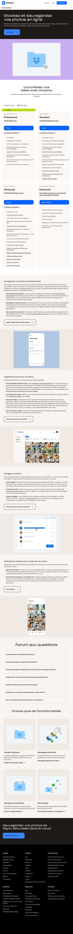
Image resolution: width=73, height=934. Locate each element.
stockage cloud (25, 288)
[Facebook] (8, 923)
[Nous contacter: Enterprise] (54, 202)
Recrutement (51, 893)
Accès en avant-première (10, 873)
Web (28, 396)
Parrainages (28, 907)
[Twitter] (3, 923)
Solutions (5, 868)
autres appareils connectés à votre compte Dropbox (22, 391)
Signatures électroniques (55, 873)
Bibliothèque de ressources (32, 898)
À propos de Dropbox (53, 890)
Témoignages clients (31, 896)
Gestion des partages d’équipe (50, 171)
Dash (26, 868)
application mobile (15, 396)
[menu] (69, 3)
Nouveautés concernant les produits (35, 882)
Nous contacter (7, 893)
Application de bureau (9, 857)
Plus (26, 857)
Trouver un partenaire (31, 915)
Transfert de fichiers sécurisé (56, 865)
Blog (26, 890)
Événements (28, 893)
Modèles (5, 876)
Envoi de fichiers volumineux (56, 857)
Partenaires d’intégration (32, 912)
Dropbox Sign (29, 873)
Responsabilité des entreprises (56, 898)
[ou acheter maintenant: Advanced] (12, 207)
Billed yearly (22, 105)
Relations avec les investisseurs (56, 896)
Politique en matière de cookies (11, 898)
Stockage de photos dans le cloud (57, 862)
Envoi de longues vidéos (54, 859)
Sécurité (5, 870)
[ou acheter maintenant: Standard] (47, 133)
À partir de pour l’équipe (15, 215)
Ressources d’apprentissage (10, 911)
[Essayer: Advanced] (19, 202)
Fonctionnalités (7, 865)
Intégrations (6, 862)
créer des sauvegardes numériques (38, 314)
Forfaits (27, 879)
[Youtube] (13, 923)
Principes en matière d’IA (10, 906)
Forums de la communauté (32, 904)
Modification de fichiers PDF (56, 870)
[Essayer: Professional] (19, 128)
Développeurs (29, 901)
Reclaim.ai (28, 876)
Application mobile (8, 859)
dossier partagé (31, 498)
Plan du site (6, 909)
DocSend (27, 870)
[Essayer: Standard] (54, 128)
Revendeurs (28, 910)
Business (27, 862)
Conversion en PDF (53, 876)
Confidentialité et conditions (11, 896)
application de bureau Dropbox (41, 383)
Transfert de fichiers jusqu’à (16, 152)
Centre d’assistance (8, 890)
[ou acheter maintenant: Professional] (12, 133)
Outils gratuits (7, 879)
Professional (28, 859)
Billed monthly (8, 105)
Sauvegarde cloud (53, 868)
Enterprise (28, 865)
